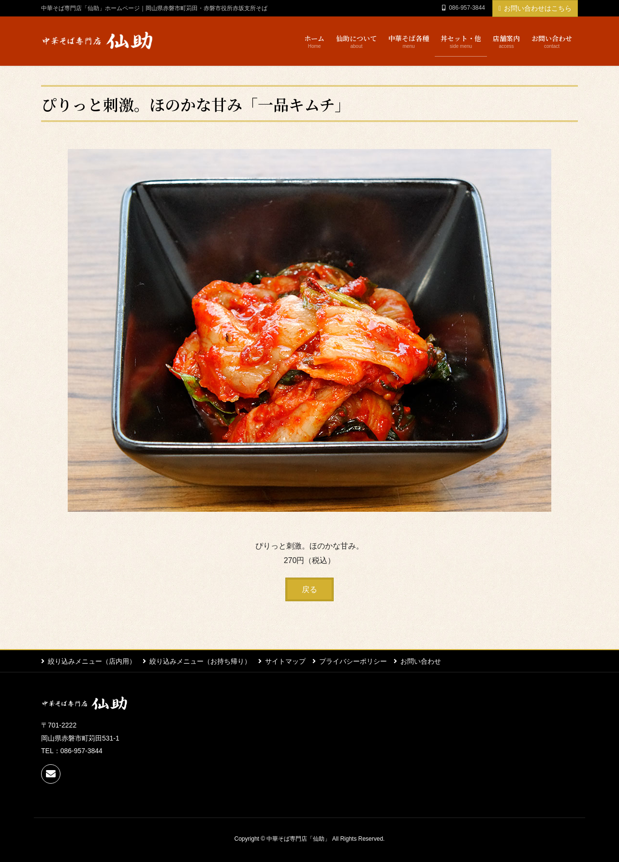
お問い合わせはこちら (535, 8)
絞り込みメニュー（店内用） (92, 661)
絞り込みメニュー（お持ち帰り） (200, 661)
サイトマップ (285, 661)
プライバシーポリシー (354, 661)
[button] (309, 589)
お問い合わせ (422, 661)
